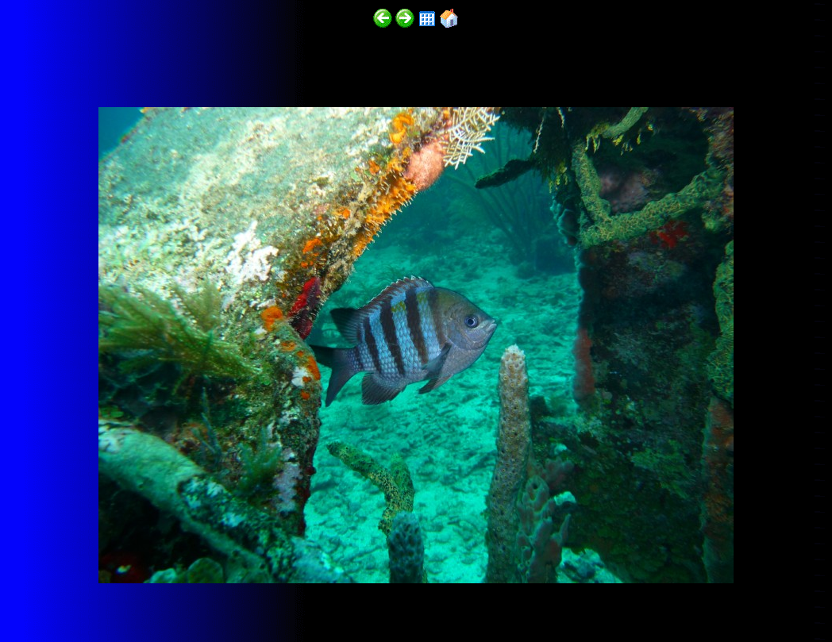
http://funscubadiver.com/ (164, 595)
